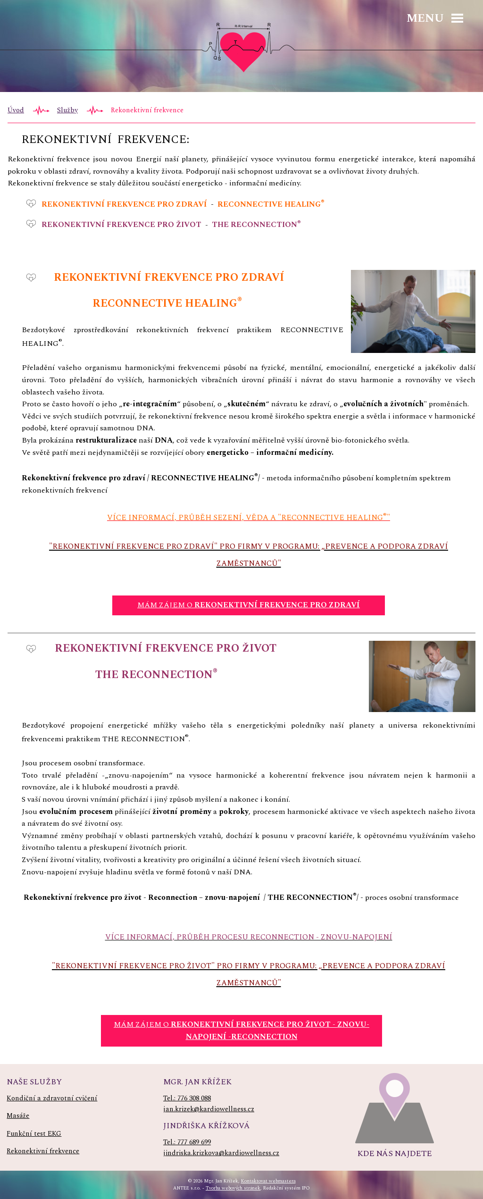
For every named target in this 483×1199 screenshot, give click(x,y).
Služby (67, 110)
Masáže (18, 1116)
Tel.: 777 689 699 (187, 1142)
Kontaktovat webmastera (268, 1181)
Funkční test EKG (34, 1134)
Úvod (16, 110)
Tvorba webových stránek (233, 1188)
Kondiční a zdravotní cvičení (52, 1098)
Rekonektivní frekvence (43, 1151)
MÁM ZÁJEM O (248, 605)
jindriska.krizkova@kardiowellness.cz (221, 1153)
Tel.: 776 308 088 (187, 1098)
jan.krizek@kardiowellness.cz (208, 1109)
